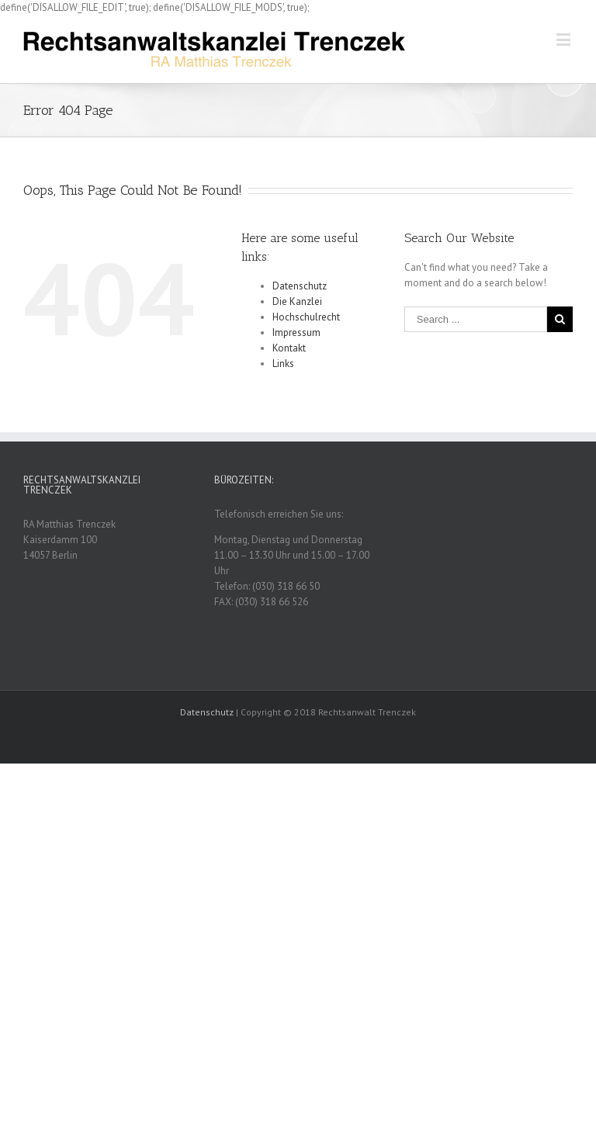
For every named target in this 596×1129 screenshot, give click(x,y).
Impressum (296, 332)
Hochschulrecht (306, 317)
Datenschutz (299, 286)
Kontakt (289, 348)
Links (283, 363)
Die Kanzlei (297, 301)
